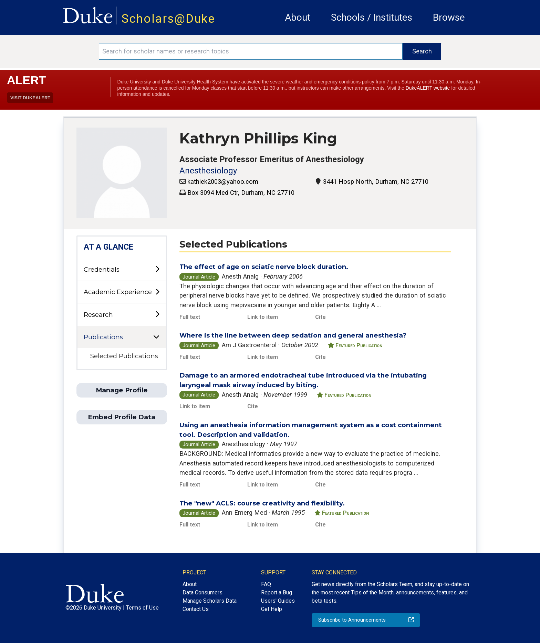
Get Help (271, 609)
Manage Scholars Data (210, 600)
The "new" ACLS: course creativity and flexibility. (262, 503)
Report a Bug (276, 592)
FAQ (266, 584)
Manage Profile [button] (122, 390)
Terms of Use (142, 607)
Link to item (262, 317)
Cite (320, 317)
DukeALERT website (428, 88)
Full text (189, 317)
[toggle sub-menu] (157, 269)
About (297, 17)
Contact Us (196, 609)
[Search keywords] (251, 51)
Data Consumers (202, 592)
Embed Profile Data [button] (121, 417)
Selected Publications (124, 356)
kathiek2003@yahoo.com (222, 181)
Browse (449, 17)
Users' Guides (278, 600)
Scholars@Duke (168, 19)
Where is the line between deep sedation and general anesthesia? (292, 335)
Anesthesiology (208, 170)
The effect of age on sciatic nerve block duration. (263, 267)
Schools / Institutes (371, 17)
